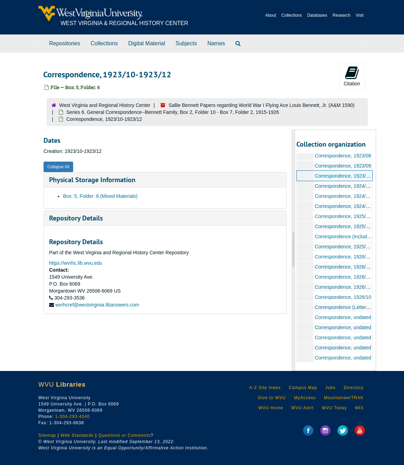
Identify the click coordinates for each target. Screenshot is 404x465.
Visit (360, 15)
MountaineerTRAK (344, 397)
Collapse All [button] (58, 166)
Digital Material (146, 43)
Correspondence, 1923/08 (342, 155)
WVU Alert (302, 407)
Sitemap (47, 435)
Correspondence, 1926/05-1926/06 (352, 277)
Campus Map (303, 387)
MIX (359, 407)
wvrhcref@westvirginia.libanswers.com (97, 305)
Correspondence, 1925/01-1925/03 (352, 216)
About (270, 15)
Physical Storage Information (92, 179)
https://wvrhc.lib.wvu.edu (75, 263)
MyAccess (305, 397)
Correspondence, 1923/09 (342, 166)
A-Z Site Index (265, 387)
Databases (317, 15)
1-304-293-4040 (72, 416)
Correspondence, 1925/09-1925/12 (352, 246)
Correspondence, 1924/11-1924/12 (352, 206)
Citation (352, 75)
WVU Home (270, 407)
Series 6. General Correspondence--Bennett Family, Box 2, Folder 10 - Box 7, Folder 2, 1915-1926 (172, 112)
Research (341, 15)
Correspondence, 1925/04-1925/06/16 (355, 226)
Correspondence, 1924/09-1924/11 (352, 196)
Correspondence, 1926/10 (342, 297)
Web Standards (77, 435)
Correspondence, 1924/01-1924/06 (352, 186)
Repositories (64, 43)
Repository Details (76, 218)
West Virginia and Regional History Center (104, 105)
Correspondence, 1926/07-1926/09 (352, 287)
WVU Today (334, 407)
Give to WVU (272, 397)
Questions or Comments (124, 435)
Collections (291, 15)
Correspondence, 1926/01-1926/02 (352, 256)
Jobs (330, 387)
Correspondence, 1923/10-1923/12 (352, 176)
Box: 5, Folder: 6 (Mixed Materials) (100, 196)
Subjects (186, 43)
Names (216, 43)
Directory (354, 387)
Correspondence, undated (342, 317)
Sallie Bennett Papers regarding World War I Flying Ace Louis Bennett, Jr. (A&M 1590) (262, 105)
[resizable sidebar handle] (293, 250)
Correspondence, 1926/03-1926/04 (352, 267)
